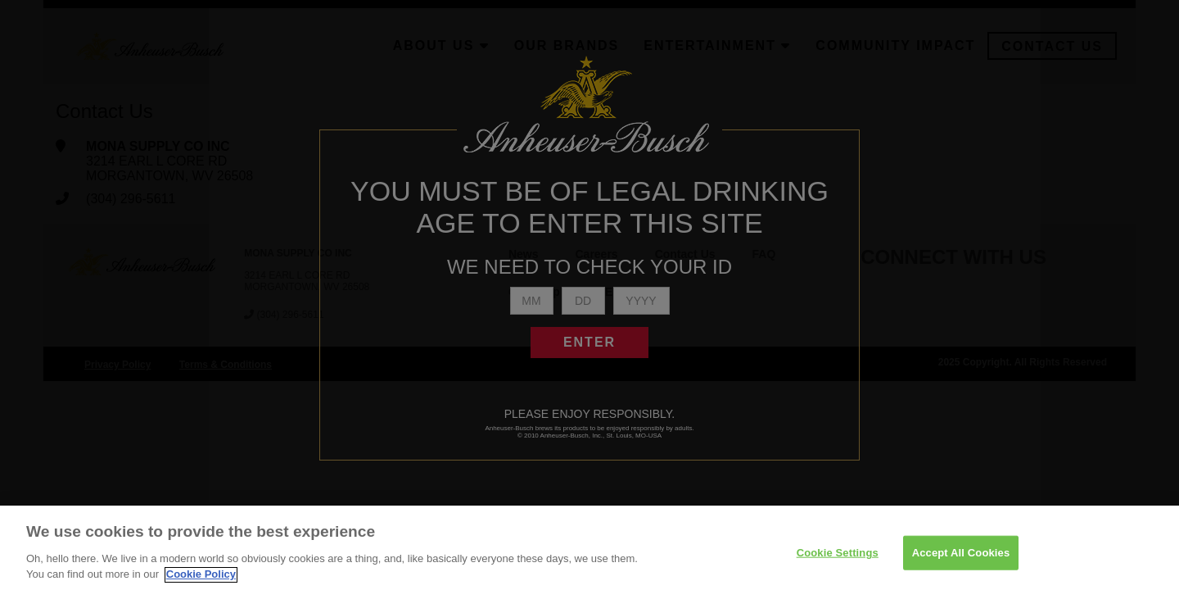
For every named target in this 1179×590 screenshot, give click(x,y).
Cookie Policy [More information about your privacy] (201, 580)
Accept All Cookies (961, 557)
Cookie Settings (838, 557)
